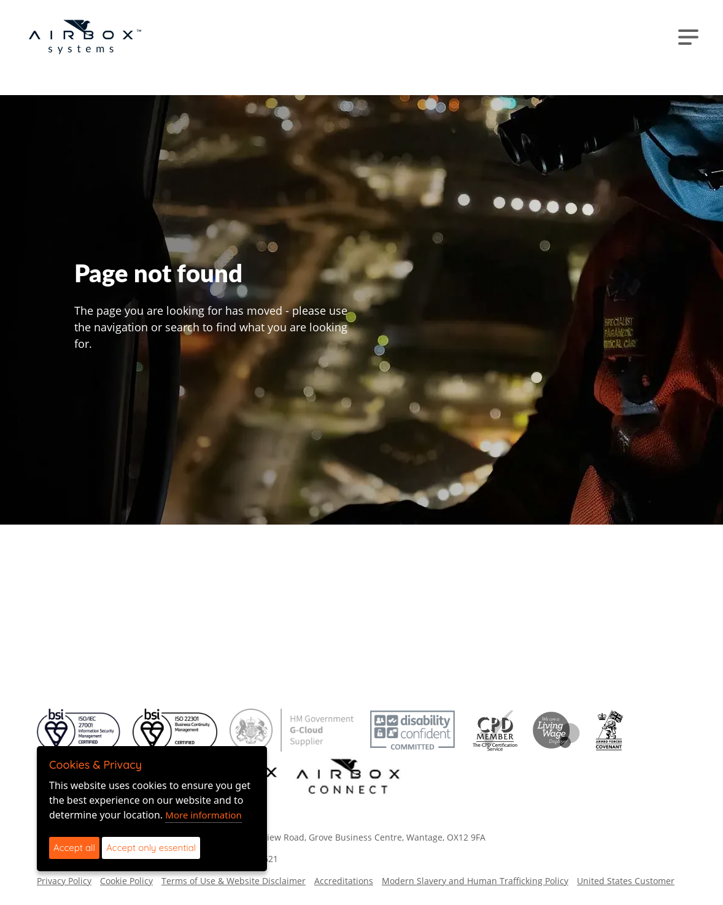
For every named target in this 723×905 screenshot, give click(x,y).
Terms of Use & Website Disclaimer (233, 881)
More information (203, 815)
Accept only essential (151, 847)
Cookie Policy (126, 881)
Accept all (74, 847)
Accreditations (343, 881)
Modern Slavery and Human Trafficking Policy (475, 881)
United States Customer (626, 881)
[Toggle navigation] (688, 36)
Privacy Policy (64, 881)
